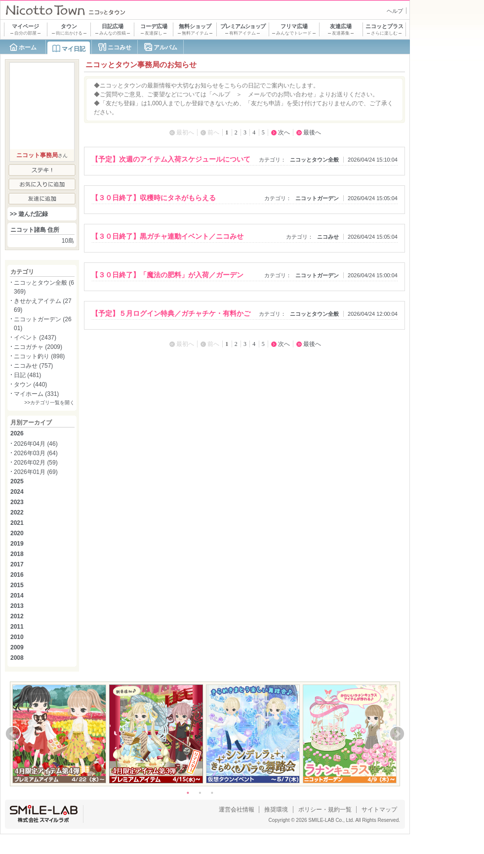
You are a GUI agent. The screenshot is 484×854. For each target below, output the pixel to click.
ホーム (28, 47)
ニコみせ (119, 47)
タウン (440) (30, 384)
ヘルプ (395, 11)
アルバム (165, 47)
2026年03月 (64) (36, 453)
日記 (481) (27, 375)
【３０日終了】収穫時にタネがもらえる (153, 198)
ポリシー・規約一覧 (325, 809)
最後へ (312, 132)
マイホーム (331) (36, 393)
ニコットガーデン (317, 198)
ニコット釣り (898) (39, 356)
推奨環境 (276, 809)
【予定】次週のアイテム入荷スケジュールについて (170, 159)
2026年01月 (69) (36, 472)
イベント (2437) (35, 337)
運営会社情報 (236, 809)
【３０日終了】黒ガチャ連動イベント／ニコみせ (167, 236)
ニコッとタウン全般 (314, 160)
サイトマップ (379, 809)
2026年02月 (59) (36, 462)
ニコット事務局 (37, 155)
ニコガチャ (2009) (38, 346)
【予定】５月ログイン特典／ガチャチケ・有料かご (170, 313)
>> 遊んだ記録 (29, 214)
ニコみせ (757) (33, 365)
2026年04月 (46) (36, 443)
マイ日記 (73, 48)
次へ (284, 132)
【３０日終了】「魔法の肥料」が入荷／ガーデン (167, 275)
